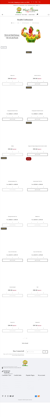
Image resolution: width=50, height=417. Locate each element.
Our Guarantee (6, 391)
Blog (28, 380)
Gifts (28, 386)
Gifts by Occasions (31, 391)
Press (37, 5)
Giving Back (22, 5)
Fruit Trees (25, 14)
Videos (16, 380)
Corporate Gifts (31, 5)
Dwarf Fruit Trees (30, 390)
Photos (28, 382)
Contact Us (15, 5)
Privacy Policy (18, 390)
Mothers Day (18, 14)
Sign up (41, 382)
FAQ (26, 5)
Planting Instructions (5, 389)
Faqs (4, 384)
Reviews (16, 382)
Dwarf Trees (32, 14)
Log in (41, 380)
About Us (5, 382)
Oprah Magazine (30, 384)
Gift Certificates (18, 384)
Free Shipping (6, 393)
